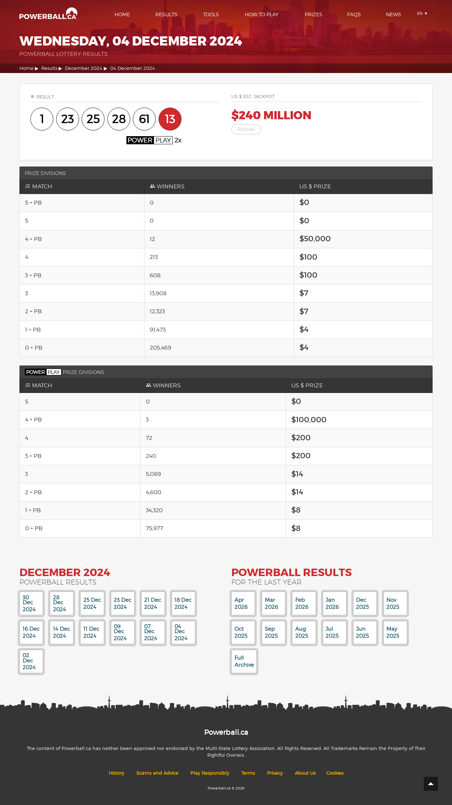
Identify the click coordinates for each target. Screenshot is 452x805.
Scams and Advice (157, 773)
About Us (305, 773)
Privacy (275, 773)
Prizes (313, 14)
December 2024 (83, 68)
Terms (248, 773)
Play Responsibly (209, 773)
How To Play (262, 14)
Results (166, 14)
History (116, 773)
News (393, 14)
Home (122, 14)
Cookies (335, 773)
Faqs (354, 14)
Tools (211, 14)
